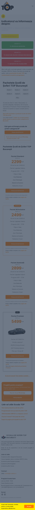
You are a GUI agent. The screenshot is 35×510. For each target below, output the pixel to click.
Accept (29, 506)
